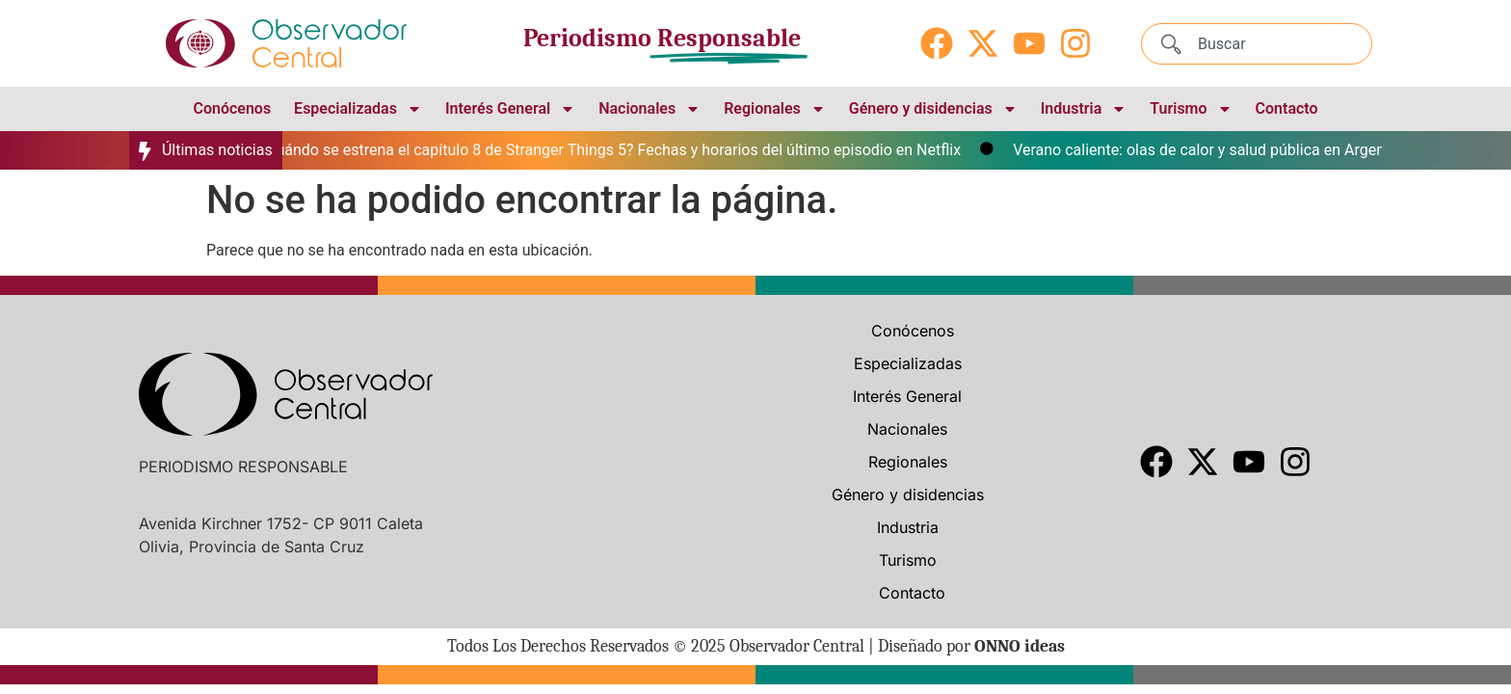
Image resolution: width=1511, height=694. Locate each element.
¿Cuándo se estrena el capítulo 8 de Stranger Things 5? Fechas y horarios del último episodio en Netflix (615, 150)
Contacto (1287, 108)
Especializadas (358, 109)
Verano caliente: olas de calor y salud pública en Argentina (1218, 150)
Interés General (510, 109)
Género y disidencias (933, 109)
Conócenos (232, 108)
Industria (1084, 109)
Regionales (775, 109)
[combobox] (1256, 44)
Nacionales (649, 109)
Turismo (1191, 109)
